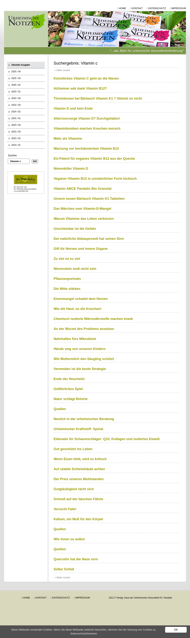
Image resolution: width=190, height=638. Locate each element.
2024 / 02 (16, 111)
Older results (62, 70)
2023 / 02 (16, 138)
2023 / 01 (16, 145)
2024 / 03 (16, 105)
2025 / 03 (16, 78)
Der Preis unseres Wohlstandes (79, 479)
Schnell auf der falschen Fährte (78, 499)
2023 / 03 (16, 131)
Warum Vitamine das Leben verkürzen (84, 219)
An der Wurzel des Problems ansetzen (84, 329)
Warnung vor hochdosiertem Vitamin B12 (86, 148)
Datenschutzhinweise (84, 633)
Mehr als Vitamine (68, 138)
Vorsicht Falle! (65, 509)
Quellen (60, 409)
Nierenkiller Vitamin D (71, 168)
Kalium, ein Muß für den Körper (78, 519)
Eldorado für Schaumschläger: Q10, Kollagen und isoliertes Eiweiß (107, 439)
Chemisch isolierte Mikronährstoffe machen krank (93, 319)
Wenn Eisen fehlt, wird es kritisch (80, 459)
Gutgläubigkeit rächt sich (74, 489)
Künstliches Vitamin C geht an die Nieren (86, 78)
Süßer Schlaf (64, 569)
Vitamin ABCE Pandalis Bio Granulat (83, 188)
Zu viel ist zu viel (67, 259)
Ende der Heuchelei (69, 379)
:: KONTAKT (136, 8)
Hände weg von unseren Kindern (80, 349)
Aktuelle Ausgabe (20, 65)
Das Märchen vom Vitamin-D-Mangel (82, 209)
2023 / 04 (16, 125)
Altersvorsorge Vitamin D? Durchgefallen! (87, 118)
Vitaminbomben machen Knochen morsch (87, 128)
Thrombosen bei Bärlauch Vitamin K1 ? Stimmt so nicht (98, 98)
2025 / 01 (16, 91)
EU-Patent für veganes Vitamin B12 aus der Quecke (94, 158)
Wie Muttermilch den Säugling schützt (84, 359)
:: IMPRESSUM (177, 8)
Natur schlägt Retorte (71, 399)
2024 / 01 (16, 118)
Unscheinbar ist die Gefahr (75, 229)
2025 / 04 (16, 71)
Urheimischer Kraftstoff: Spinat (78, 429)
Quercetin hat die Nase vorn (76, 559)
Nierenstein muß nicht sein (75, 269)
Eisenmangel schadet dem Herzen (81, 299)
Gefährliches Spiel (68, 389)
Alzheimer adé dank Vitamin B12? (80, 88)
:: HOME (121, 8)
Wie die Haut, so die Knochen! (77, 309)
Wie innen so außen (69, 539)
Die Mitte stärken (67, 289)
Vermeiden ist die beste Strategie (80, 369)
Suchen (12, 155)
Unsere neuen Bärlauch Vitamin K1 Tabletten (89, 198)
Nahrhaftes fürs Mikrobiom (75, 339)
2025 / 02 (16, 85)
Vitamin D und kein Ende (73, 108)
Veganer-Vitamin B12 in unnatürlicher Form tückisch (95, 178)
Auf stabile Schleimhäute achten (79, 469)
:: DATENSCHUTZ (156, 8)
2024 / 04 (16, 98)
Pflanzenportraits (67, 279)
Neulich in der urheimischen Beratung (84, 419)
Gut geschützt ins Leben (73, 449)
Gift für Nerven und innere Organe (81, 249)
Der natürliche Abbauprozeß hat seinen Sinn (89, 239)
